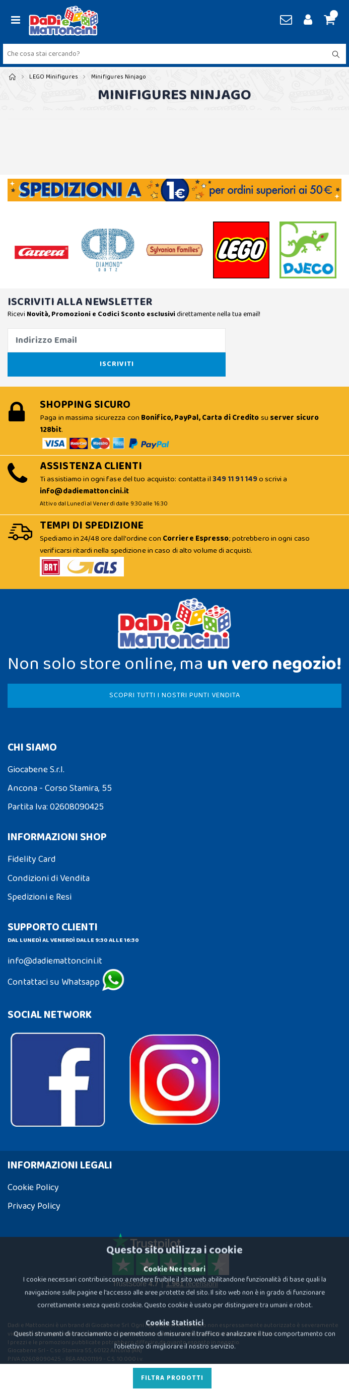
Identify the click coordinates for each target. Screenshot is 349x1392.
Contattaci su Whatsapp (66, 982)
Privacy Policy (34, 1206)
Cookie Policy (33, 1188)
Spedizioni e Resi (40, 897)
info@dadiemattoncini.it (55, 961)
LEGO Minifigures (53, 77)
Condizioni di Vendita (49, 878)
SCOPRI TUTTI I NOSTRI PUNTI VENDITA (174, 695)
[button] (328, 20)
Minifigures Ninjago (119, 77)
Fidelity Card (32, 859)
